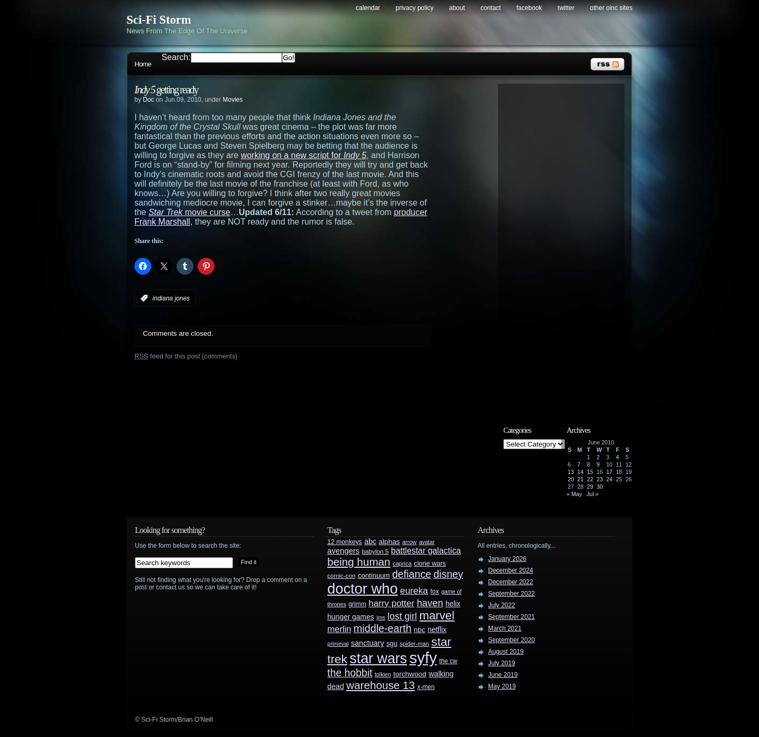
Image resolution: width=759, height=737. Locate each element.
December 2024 (510, 570)
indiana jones (171, 298)
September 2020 (511, 640)
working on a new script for (303, 155)
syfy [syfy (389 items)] (423, 657)
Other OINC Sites (611, 8)
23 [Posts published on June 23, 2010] (600, 479)
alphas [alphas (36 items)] (389, 542)
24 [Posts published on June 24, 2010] (609, 479)
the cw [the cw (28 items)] (448, 661)
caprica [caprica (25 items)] (402, 563)
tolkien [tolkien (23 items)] (383, 674)
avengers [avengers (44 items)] (343, 551)
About (457, 8)
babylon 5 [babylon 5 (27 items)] (375, 551)
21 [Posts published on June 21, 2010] (580, 479)
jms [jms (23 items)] (380, 617)
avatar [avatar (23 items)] (427, 542)
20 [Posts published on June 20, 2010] (571, 479)
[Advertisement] (566, 246)
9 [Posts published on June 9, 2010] (598, 464)
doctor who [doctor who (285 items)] (362, 588)
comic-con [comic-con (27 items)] (341, 575)
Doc (148, 99)
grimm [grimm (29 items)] (357, 604)
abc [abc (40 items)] (370, 541)
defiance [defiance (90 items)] (411, 574)
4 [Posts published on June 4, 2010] (617, 457)
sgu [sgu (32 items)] (391, 643)
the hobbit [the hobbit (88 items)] (349, 672)
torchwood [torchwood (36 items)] (409, 674)
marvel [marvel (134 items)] (436, 615)
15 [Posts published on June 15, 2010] (590, 472)
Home (142, 64)
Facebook (529, 8)
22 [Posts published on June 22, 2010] (590, 479)
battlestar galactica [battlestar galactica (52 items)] (426, 550)
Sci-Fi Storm (158, 19)
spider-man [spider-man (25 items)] (414, 644)
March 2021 (504, 628)
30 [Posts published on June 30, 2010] (600, 486)
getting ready (166, 89)
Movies (232, 99)
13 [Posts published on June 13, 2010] (571, 472)
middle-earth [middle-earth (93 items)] (383, 628)
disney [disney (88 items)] (448, 574)
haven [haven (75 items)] (430, 602)
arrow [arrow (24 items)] (409, 542)
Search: (176, 57)
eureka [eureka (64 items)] (414, 590)
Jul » (593, 494)
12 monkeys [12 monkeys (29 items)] (344, 542)
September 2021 (511, 616)
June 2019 (503, 674)
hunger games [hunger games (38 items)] (350, 617)
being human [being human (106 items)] (359, 562)
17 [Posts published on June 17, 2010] (609, 472)
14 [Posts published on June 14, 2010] (580, 472)
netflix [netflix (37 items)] (436, 630)
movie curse (189, 212)
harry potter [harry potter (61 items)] (391, 603)
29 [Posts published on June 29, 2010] (590, 486)
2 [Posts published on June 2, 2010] (598, 457)
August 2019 (505, 651)
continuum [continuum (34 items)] (374, 575)
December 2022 (510, 582)
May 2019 (502, 686)
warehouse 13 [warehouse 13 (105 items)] (380, 685)
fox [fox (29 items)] (434, 591)
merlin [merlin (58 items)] (339, 629)
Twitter (566, 8)
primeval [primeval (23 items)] (337, 644)
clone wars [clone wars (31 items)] (430, 563)
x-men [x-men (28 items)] (425, 687)
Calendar (368, 8)
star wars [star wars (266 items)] (378, 658)
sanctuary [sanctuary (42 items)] (367, 643)
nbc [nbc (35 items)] (419, 630)
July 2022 (501, 605)
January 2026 (507, 559)
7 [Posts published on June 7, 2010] (578, 464)
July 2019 (501, 663)
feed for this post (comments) (186, 356)
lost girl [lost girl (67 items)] (402, 616)
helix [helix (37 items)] (452, 604)
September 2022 (511, 593)
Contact (491, 8)
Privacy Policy (415, 8)
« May (574, 494)
